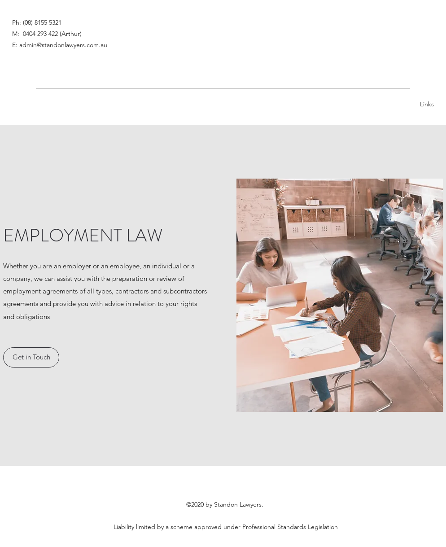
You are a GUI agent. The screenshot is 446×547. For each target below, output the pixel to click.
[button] (31, 357)
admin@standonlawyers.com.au (63, 45)
